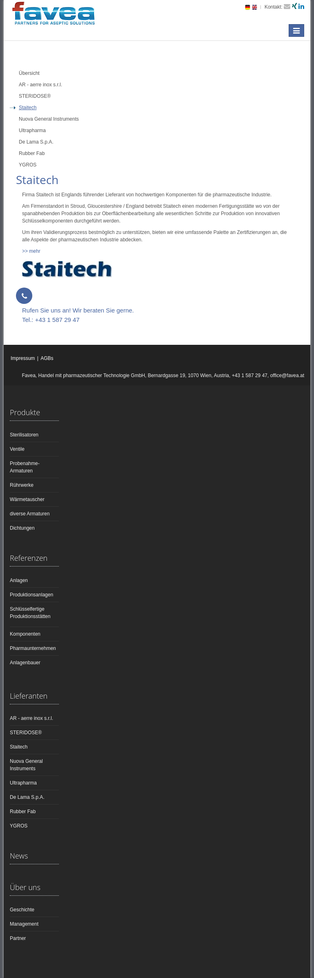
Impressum (23, 358)
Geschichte (22, 910)
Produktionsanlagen (31, 595)
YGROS (18, 826)
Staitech (18, 747)
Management (24, 924)
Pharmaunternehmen (33, 648)
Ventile (17, 449)
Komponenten (25, 634)
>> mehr (31, 251)
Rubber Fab (23, 811)
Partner (18, 938)
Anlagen (19, 580)
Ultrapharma (23, 783)
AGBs (46, 358)
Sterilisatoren (24, 435)
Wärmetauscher (27, 499)
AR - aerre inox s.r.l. (31, 718)
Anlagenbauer (25, 662)
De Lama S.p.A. (27, 797)
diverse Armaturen (29, 514)
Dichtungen (22, 528)
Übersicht (29, 73)
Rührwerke (22, 485)
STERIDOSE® (26, 732)
